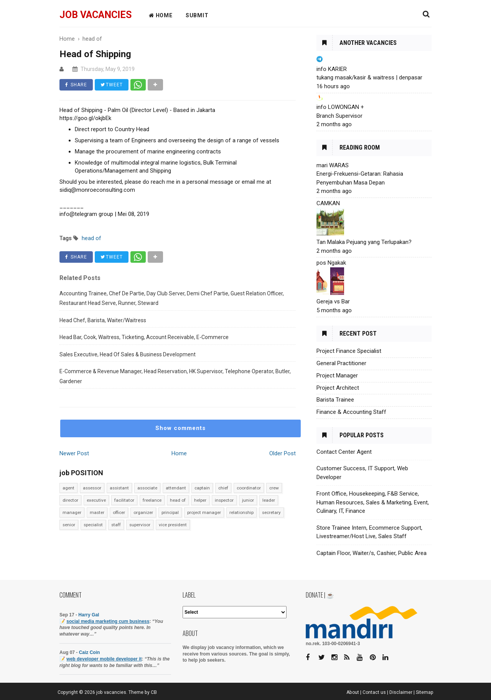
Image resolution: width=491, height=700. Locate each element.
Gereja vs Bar (333, 301)
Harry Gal (88, 615)
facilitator (124, 500)
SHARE (76, 85)
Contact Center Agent (344, 451)
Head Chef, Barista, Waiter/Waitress (102, 320)
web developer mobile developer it (104, 659)
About (352, 692)
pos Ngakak (331, 262)
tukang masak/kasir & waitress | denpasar (369, 77)
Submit (197, 15)
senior (69, 524)
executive (96, 500)
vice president (173, 524)
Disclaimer (400, 692)
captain (202, 488)
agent (68, 488)
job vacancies (95, 14)
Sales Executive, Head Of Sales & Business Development (127, 354)
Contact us (374, 692)
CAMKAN (328, 203)
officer (119, 512)
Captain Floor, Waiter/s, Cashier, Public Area (371, 553)
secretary (271, 512)
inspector (224, 500)
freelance (152, 500)
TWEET (112, 85)
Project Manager (337, 375)
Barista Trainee (335, 399)
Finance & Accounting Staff (351, 411)
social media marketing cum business (107, 621)
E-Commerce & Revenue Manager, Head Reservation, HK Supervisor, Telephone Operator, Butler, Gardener (175, 376)
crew (274, 488)
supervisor (139, 524)
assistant (119, 488)
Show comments (180, 428)
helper (200, 500)
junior (248, 500)
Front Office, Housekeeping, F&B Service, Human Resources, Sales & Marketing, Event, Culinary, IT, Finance (372, 502)
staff (116, 524)
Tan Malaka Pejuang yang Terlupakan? (364, 242)
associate (147, 488)
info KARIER (331, 69)
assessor (92, 488)
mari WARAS (332, 165)
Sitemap (424, 692)
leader (268, 500)
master (97, 512)
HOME (161, 15)
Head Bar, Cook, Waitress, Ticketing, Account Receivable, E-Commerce (144, 337)
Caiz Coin (89, 652)
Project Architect (337, 387)
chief (223, 488)
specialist (93, 524)
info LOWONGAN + (340, 107)
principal (170, 512)
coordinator (249, 488)
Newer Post (74, 453)
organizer (143, 512)
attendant (176, 488)
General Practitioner (341, 363)
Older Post (282, 453)
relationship (241, 512)
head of (178, 500)
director (70, 500)
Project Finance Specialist (348, 351)
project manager (204, 512)
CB (154, 692)
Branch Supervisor (339, 115)
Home (179, 453)
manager (72, 512)
